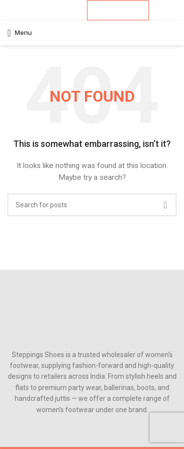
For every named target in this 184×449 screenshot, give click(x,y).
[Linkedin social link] (64, 10)
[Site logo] (92, 32)
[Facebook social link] (39, 10)
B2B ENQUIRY (118, 10)
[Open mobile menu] (19, 33)
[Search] (92, 205)
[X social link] (47, 10)
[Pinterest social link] (56, 10)
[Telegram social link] (73, 10)
